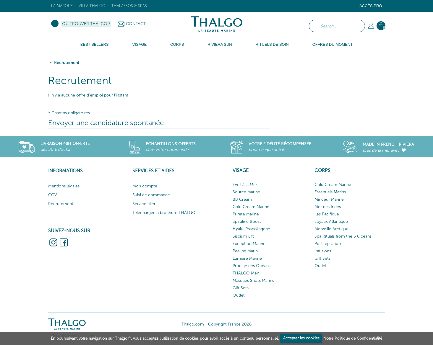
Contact (136, 23)
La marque (62, 6)
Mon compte (144, 186)
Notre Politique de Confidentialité (352, 338)
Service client (145, 203)
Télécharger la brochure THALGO (164, 212)
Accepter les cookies (301, 338)
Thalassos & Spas (129, 6)
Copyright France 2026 (230, 324)
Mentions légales (64, 186)
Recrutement (66, 62)
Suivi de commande (151, 194)
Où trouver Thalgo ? (86, 23)
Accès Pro (370, 6)
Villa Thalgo (92, 6)
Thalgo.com (192, 324)
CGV (52, 194)
